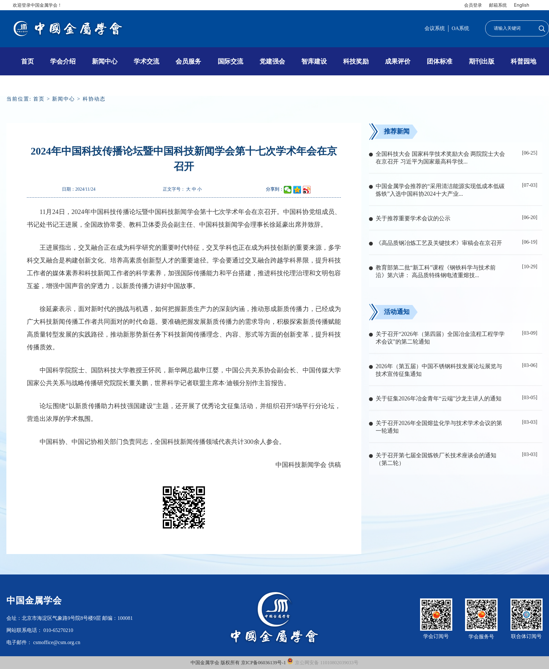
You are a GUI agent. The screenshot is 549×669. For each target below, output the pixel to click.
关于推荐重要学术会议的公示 (413, 218)
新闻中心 (104, 61)
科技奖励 (356, 61)
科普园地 (523, 61)
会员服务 (188, 61)
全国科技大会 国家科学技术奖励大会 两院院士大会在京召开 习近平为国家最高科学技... (440, 158)
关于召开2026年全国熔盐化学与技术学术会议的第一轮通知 (439, 427)
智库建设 (314, 61)
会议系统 (435, 28)
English (521, 5)
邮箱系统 (498, 5)
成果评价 (397, 61)
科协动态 (94, 99)
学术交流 (146, 61)
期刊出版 (481, 61)
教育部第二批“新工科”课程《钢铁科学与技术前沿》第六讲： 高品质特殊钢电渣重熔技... (436, 271)
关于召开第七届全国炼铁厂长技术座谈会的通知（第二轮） (436, 459)
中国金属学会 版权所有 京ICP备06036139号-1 (239, 662)
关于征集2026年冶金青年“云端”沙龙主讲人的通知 (438, 398)
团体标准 (439, 61)
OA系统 (460, 28)
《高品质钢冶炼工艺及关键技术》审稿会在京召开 (439, 243)
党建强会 (272, 61)
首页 (27, 61)
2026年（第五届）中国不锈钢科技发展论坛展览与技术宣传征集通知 (439, 370)
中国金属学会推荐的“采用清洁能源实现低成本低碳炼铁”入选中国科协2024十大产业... (440, 190)
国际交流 (230, 61)
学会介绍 (63, 61)
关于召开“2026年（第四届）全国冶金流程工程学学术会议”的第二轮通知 (440, 338)
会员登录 (473, 5)
